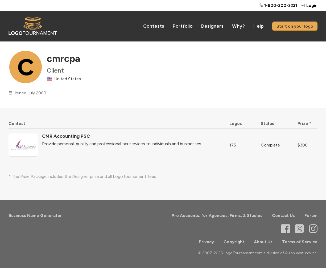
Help (258, 26)
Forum (310, 215)
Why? (238, 26)
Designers (212, 26)
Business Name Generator (35, 215)
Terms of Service (299, 241)
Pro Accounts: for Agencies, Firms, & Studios (217, 215)
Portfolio (183, 26)
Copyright (234, 241)
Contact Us (283, 215)
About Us (263, 241)
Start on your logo (295, 26)
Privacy (206, 241)
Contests (153, 26)
